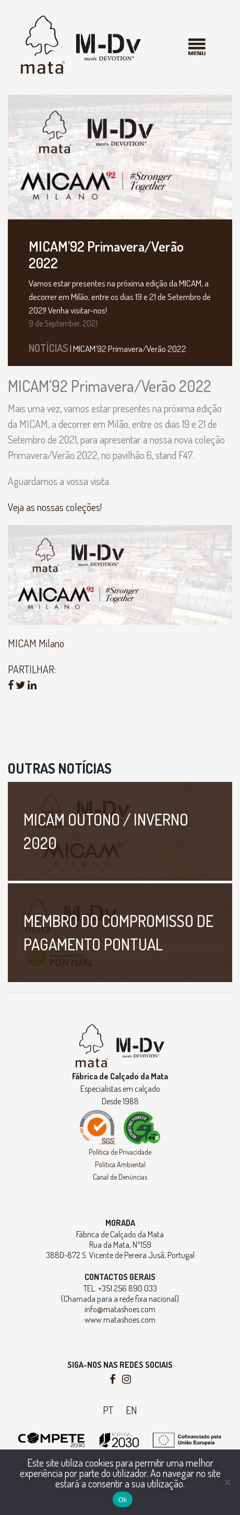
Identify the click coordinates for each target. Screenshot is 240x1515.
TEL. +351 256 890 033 (120, 1288)
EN (131, 1410)
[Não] (227, 1482)
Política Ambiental (120, 1164)
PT (108, 1410)
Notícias (48, 348)
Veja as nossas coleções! (55, 507)
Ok (122, 1500)
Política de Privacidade (120, 1151)
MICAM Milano (36, 643)
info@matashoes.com (120, 1309)
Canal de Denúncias (120, 1176)
